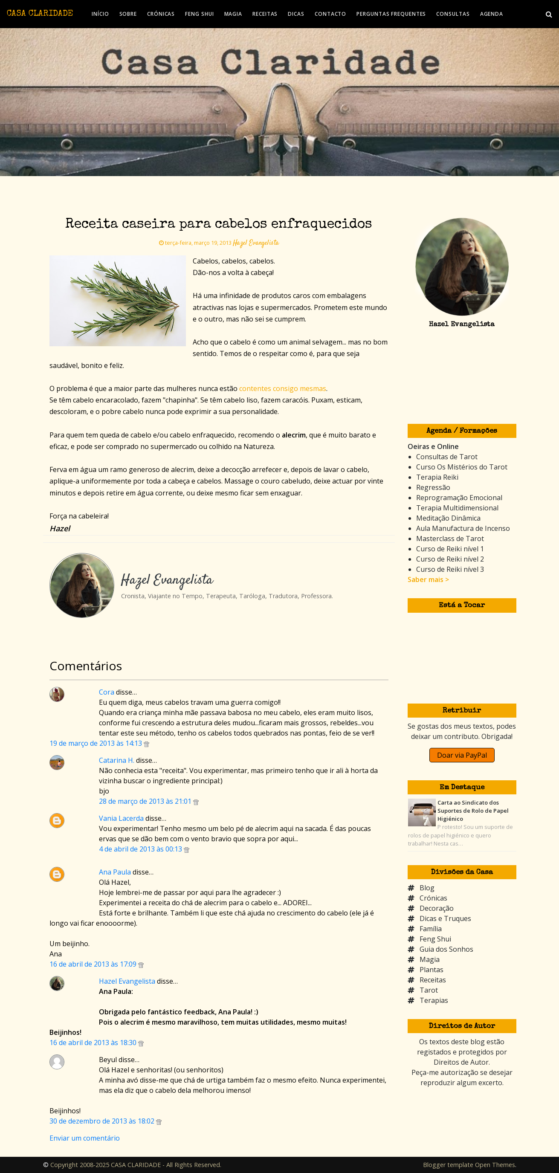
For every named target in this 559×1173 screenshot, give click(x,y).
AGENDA (491, 13)
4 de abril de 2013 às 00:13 (141, 849)
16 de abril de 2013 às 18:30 (93, 1042)
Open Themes (495, 1165)
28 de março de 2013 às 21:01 (146, 801)
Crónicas (433, 898)
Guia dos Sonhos (446, 949)
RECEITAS (265, 13)
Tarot (429, 990)
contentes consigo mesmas (282, 388)
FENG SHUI (199, 13)
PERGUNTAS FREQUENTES (391, 13)
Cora (106, 692)
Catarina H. (116, 760)
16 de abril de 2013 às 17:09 (93, 964)
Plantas (431, 969)
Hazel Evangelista (127, 981)
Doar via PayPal (462, 755)
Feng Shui (435, 939)
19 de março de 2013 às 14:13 (96, 743)
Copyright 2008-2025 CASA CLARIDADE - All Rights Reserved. (135, 1165)
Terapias (434, 1000)
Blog (427, 887)
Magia (430, 959)
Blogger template (448, 1165)
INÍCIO (100, 13)
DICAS (296, 13)
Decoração (437, 908)
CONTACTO (330, 13)
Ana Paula (115, 872)
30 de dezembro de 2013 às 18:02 (102, 1121)
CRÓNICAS (161, 13)
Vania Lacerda (121, 818)
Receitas (433, 980)
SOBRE (128, 13)
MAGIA (233, 13)
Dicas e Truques (445, 918)
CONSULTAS (452, 13)
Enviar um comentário (84, 1138)
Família (431, 928)
